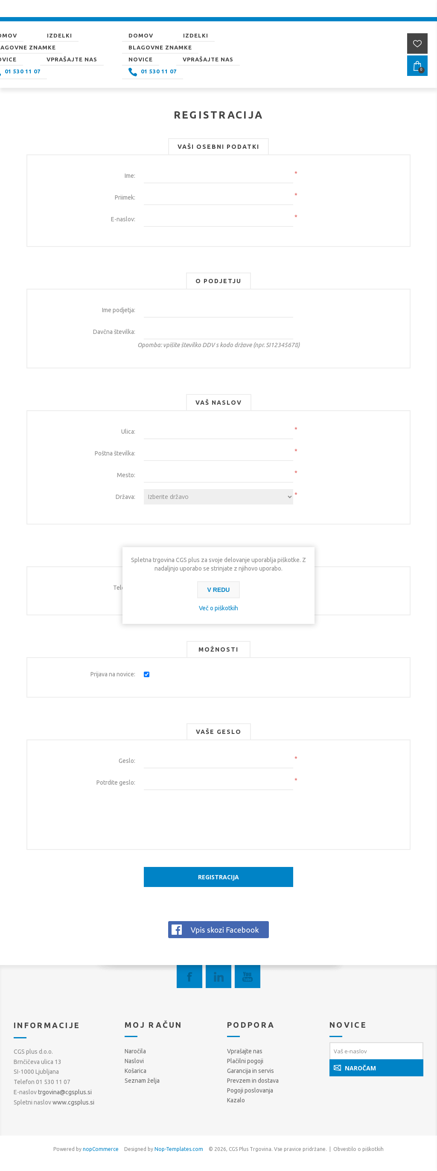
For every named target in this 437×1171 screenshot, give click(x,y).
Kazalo (236, 1100)
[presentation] (218, 813)
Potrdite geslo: (115, 782)
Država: (125, 496)
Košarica (135, 1070)
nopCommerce (101, 1149)
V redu (218, 589)
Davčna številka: (114, 331)
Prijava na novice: (112, 674)
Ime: (130, 175)
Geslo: (127, 760)
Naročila (135, 1051)
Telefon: (124, 587)
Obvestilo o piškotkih (358, 1149)
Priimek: (125, 197)
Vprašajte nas (244, 1051)
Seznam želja (142, 1080)
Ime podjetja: (118, 310)
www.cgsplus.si (73, 1102)
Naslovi (134, 1061)
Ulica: (128, 431)
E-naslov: (123, 219)
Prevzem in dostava (253, 1080)
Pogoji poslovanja (250, 1090)
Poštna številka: (115, 453)
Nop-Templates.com (178, 1149)
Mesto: (126, 475)
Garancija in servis (250, 1070)
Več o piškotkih (218, 608)
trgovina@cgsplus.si (65, 1092)
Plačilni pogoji (245, 1061)
